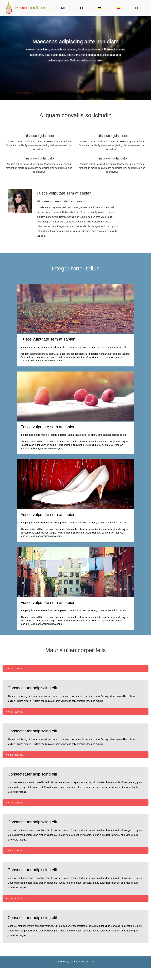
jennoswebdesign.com (82, 961)
